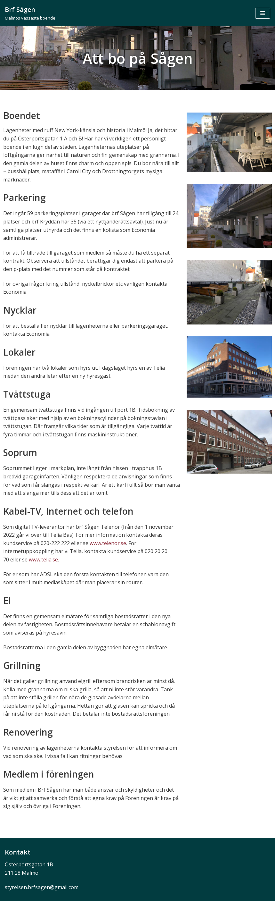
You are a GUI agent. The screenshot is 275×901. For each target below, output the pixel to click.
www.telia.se (43, 559)
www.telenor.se (108, 543)
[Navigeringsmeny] (262, 13)
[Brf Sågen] (30, 12)
